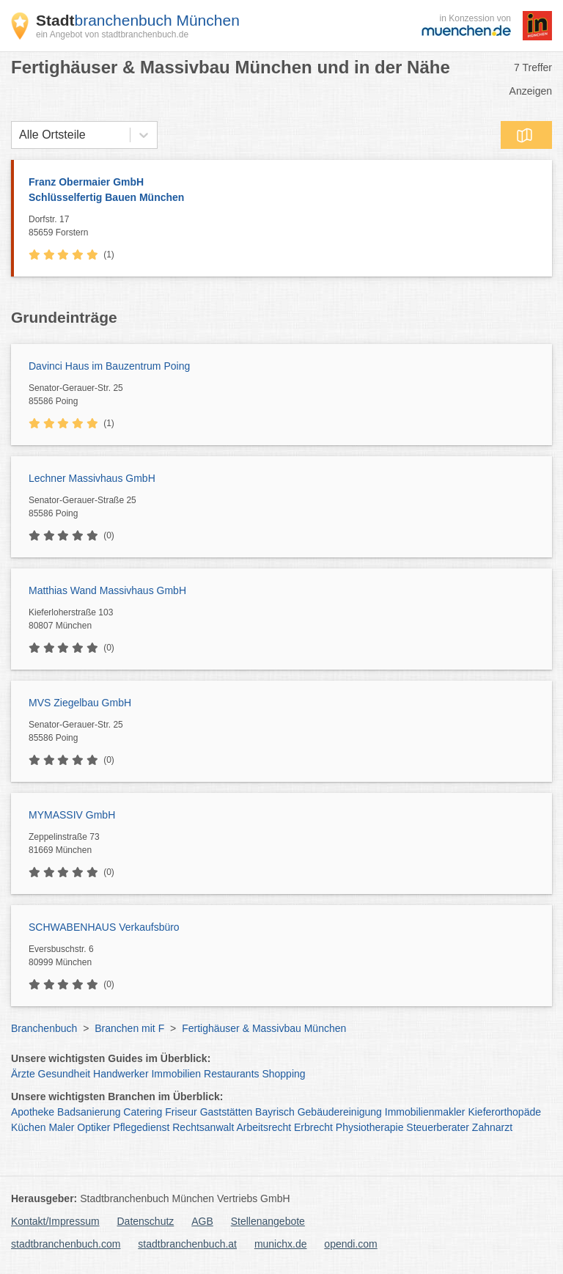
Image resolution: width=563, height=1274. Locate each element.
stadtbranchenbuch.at (187, 1244)
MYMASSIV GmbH (72, 815)
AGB (202, 1221)
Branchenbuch (44, 1028)
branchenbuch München (138, 20)
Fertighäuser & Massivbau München (264, 1028)
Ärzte (23, 1074)
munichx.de (280, 1244)
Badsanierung (88, 1112)
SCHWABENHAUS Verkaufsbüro (104, 927)
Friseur (181, 1112)
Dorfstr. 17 (287, 226)
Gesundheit (64, 1074)
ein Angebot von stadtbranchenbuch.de (112, 34)
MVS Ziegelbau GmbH (80, 703)
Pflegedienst (141, 1127)
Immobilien (176, 1074)
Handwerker (120, 1074)
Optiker (93, 1127)
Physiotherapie (370, 1127)
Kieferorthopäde (504, 1112)
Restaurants (231, 1074)
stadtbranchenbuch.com (65, 1244)
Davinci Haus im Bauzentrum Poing (109, 366)
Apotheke (32, 1112)
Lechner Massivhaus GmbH (92, 478)
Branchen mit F (129, 1028)
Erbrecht (313, 1127)
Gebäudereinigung (340, 1112)
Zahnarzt (492, 1127)
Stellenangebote (268, 1221)
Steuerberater (437, 1127)
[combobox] (19, 135)
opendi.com (350, 1244)
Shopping (283, 1074)
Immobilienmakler (425, 1112)
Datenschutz (145, 1221)
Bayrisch (275, 1112)
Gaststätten (226, 1112)
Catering (142, 1112)
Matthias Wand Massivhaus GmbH (107, 590)
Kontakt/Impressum (55, 1221)
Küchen (28, 1127)
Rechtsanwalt (203, 1127)
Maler (61, 1127)
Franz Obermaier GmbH (283, 190)
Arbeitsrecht (263, 1127)
